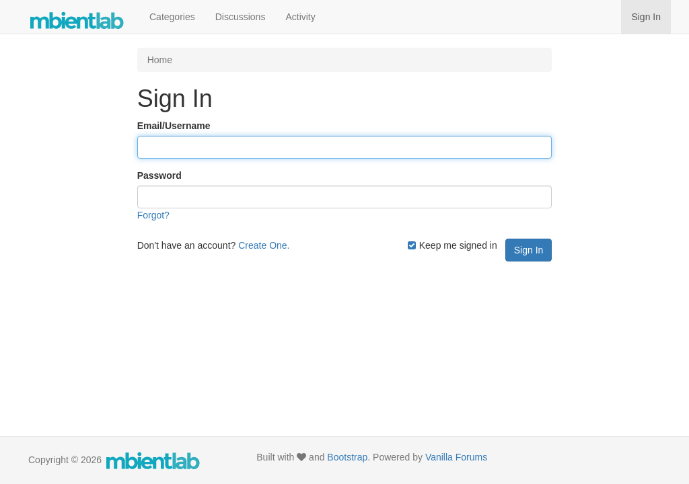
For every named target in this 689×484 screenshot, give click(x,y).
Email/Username (174, 125)
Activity (300, 16)
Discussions (240, 16)
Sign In (646, 16)
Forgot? (153, 215)
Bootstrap (347, 457)
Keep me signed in (452, 245)
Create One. (263, 245)
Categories (172, 16)
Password (159, 175)
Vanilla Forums (456, 457)
